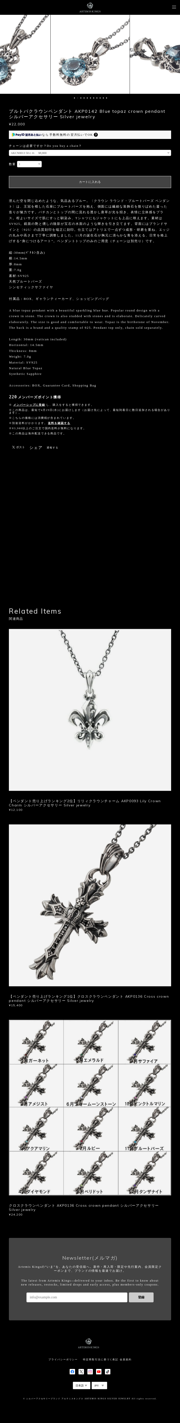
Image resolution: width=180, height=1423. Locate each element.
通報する (53, 447)
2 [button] (77, 97)
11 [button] (106, 97)
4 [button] (83, 97)
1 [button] (74, 97)
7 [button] (93, 97)
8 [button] (96, 97)
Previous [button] (7, 54)
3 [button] (80, 97)
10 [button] (103, 97)
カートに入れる (90, 182)
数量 (12, 164)
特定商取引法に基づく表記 (100, 1359)
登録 (141, 1297)
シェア (36, 448)
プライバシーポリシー (63, 1359)
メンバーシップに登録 (29, 404)
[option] (90, 54)
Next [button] (172, 54)
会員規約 (126, 1359)
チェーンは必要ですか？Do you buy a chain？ (45, 146)
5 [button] (87, 97)
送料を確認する (59, 423)
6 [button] (90, 97)
